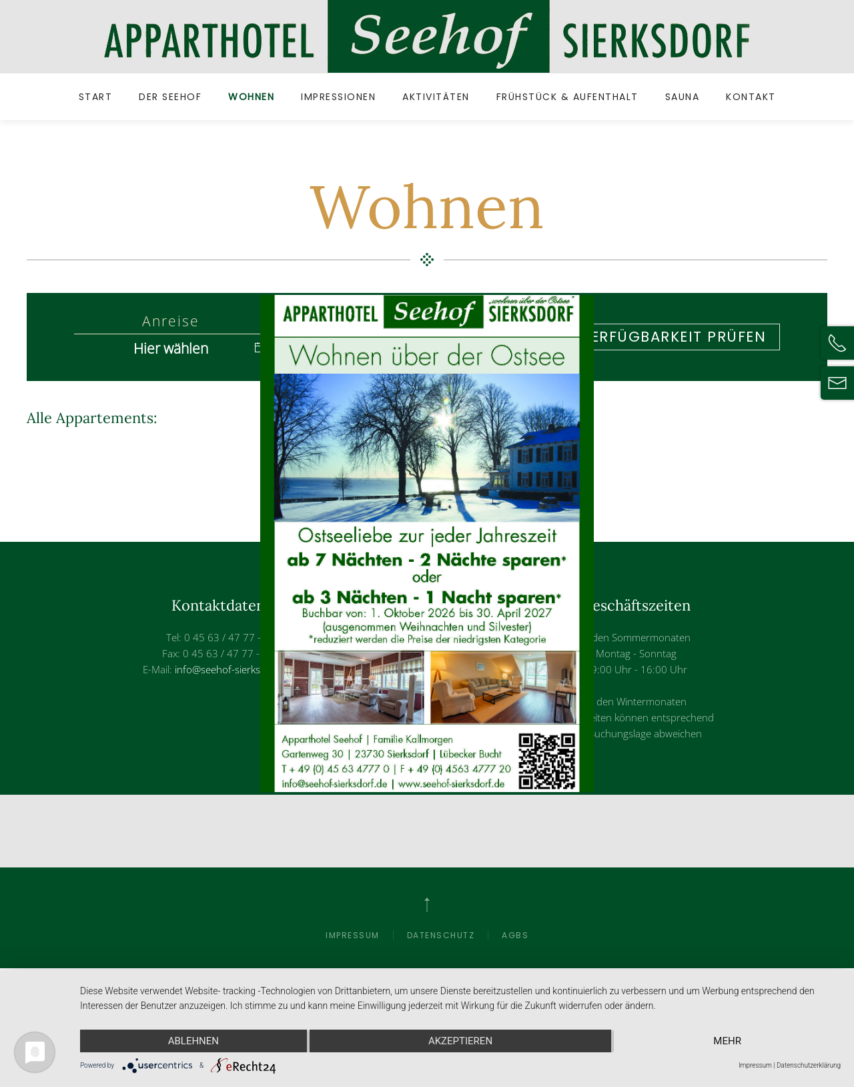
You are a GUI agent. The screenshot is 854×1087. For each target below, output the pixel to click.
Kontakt (751, 96)
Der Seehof (170, 96)
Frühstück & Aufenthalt (567, 96)
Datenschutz (441, 935)
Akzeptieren (460, 1041)
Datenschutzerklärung (809, 1065)
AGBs (515, 935)
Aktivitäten (436, 96)
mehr (727, 1041)
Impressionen (338, 96)
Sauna (682, 96)
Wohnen (251, 96)
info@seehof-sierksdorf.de (234, 669)
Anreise (170, 321)
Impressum (353, 935)
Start (96, 96)
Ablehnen (193, 1041)
